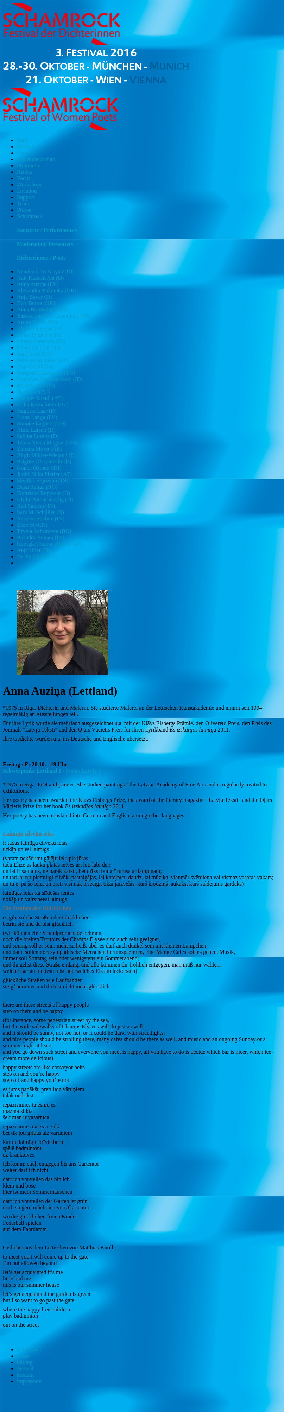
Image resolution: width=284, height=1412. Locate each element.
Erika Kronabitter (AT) (43, 404)
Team (23, 204)
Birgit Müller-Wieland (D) (46, 455)
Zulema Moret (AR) (39, 449)
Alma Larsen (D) (36, 430)
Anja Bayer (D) (34, 297)
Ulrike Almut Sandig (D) (45, 499)
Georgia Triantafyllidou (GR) (50, 544)
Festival (26, 147)
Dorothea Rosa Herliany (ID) (50, 379)
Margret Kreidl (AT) (40, 398)
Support (26, 197)
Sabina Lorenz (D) (38, 436)
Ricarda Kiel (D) (36, 385)
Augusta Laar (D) (37, 411)
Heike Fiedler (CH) (39, 335)
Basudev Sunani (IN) (40, 537)
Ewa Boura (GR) (36, 303)
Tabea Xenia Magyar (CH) (47, 442)
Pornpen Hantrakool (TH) (46, 373)
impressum (29, 1381)
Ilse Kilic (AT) (33, 392)
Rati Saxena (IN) (36, 506)
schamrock (29, 1350)
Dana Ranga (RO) (37, 487)
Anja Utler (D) (33, 550)
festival (25, 1369)
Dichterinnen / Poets (41, 258)
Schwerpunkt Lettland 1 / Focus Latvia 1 (52, 771)
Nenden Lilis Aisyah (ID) (45, 271)
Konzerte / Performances (47, 230)
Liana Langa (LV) (37, 417)
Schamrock (29, 216)
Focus (23, 178)
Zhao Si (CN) (32, 525)
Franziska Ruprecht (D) (43, 493)
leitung (24, 1362)
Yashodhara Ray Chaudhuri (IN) (53, 316)
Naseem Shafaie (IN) (40, 518)
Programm (29, 166)
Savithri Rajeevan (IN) (42, 480)
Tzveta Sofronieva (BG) (44, 531)
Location (27, 191)
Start (22, 140)
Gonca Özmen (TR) (39, 468)
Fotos (23, 153)
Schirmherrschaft (36, 159)
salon (23, 1356)
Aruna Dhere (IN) (37, 322)
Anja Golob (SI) (35, 366)
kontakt (25, 1375)
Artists (24, 172)
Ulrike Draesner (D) (39, 328)
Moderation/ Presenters (45, 244)
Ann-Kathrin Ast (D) (40, 278)
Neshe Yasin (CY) (37, 556)
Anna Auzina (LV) (38, 284)
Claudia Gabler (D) (39, 347)
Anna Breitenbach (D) (42, 309)
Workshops (29, 185)
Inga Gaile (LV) (35, 354)
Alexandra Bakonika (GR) (46, 290)
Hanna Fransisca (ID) (41, 341)
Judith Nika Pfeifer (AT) (44, 474)
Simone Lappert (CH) (41, 423)
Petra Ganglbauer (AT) (42, 360)
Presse (24, 210)
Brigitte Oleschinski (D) (44, 461)
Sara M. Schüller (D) (40, 512)
